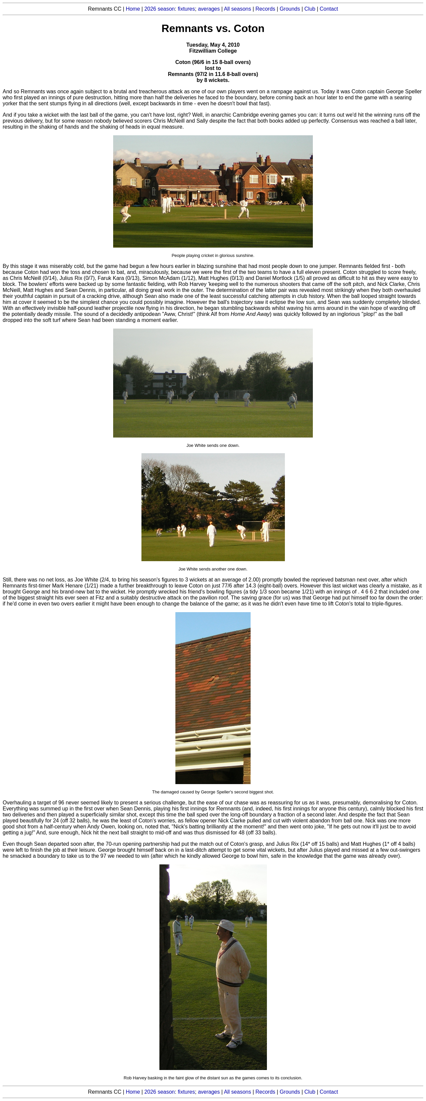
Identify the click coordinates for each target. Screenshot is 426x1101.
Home (133, 9)
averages (209, 9)
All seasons (237, 9)
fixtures (186, 9)
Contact (329, 9)
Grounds (290, 9)
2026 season (159, 9)
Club (310, 9)
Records (266, 9)
